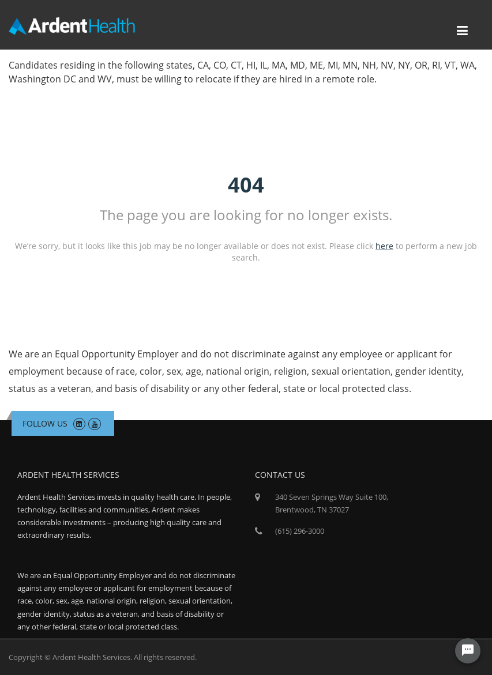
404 (246, 185)
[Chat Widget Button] (467, 650)
